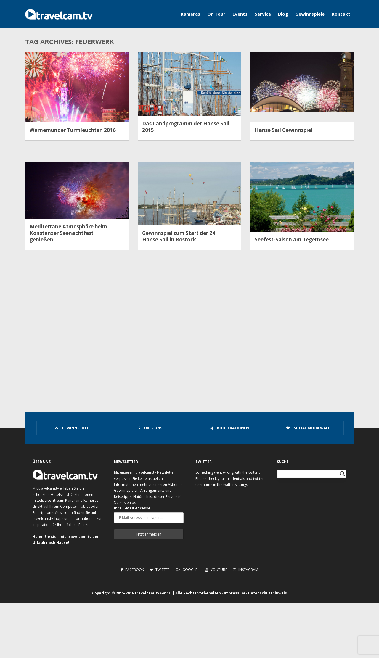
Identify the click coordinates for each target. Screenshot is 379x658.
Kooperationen (229, 427)
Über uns (150, 427)
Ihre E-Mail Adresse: (133, 508)
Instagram (245, 569)
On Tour (216, 14)
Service (263, 14)
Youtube (216, 569)
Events (240, 14)
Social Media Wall (308, 427)
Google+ (187, 569)
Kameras (190, 14)
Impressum (234, 593)
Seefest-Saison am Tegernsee (292, 239)
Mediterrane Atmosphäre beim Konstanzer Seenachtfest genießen (68, 233)
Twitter (160, 569)
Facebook (132, 569)
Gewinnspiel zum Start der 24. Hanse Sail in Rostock (179, 236)
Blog (283, 14)
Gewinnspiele (310, 14)
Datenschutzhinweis (267, 593)
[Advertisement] (189, 353)
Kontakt (341, 14)
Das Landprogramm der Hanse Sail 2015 (185, 126)
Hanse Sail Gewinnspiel (283, 130)
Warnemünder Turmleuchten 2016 (73, 130)
